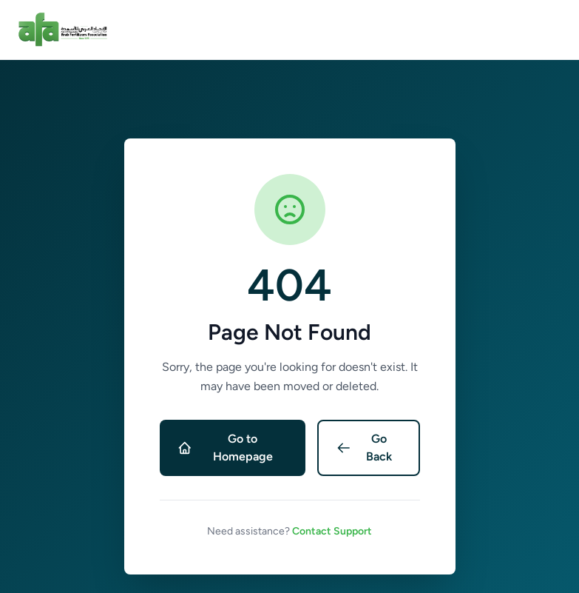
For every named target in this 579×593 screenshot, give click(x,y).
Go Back (363, 447)
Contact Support (332, 531)
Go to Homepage (225, 447)
